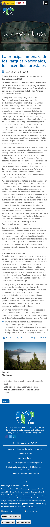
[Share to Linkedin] (14, 437)
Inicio (25, 49)
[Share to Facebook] (6, 437)
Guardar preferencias (11, 516)
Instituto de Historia (25, 458)
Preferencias (32, 511)
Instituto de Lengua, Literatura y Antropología (25, 462)
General (5, 372)
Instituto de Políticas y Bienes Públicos (25, 474)
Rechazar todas (23, 522)
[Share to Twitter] (10, 437)
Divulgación (7, 375)
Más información (29, 506)
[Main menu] (45, 3)
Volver (5, 401)
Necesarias (7, 511)
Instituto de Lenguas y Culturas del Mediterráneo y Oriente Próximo (25, 468)
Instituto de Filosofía (25, 453)
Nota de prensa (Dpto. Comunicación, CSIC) (20, 338)
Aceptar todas (8, 522)
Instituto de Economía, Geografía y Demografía (25, 449)
